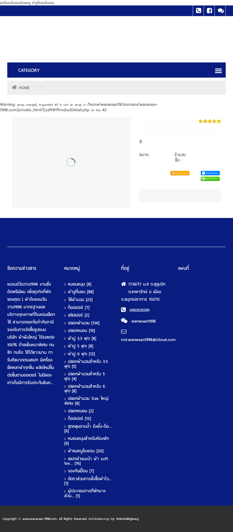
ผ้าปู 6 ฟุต (81, 354)
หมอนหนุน (79, 284)
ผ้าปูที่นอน (81, 291)
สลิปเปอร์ (78, 315)
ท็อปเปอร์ (78, 307)
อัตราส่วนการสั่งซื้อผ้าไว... (87, 481)
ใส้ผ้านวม (80, 299)
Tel (198, 10)
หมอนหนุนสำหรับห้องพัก (86, 441)
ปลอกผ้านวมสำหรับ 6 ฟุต (84, 388)
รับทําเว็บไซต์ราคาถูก (99, 519)
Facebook (209, 10)
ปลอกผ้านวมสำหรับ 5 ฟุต (84, 376)
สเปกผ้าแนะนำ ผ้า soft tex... (86, 461)
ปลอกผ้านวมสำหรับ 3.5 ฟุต (86, 364)
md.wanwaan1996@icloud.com (148, 339)
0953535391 (140, 310)
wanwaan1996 (143, 321)
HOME (24, 87)
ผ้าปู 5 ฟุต (80, 346)
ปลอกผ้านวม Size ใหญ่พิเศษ (86, 401)
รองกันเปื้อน (81, 471)
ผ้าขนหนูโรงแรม (85, 451)
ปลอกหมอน (81, 330)
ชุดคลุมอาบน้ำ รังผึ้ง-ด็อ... (87, 428)
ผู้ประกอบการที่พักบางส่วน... (85, 493)
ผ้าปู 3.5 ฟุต (82, 338)
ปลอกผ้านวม (84, 323)
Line (220, 10)
